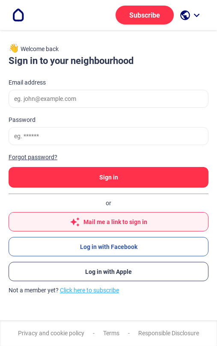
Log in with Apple (108, 271)
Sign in (108, 177)
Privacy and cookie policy (51, 333)
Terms (111, 333)
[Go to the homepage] (18, 15)
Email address (27, 82)
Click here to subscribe (89, 290)
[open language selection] (191, 15)
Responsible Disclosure (168, 333)
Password (22, 119)
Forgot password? (33, 157)
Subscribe (144, 15)
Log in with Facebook (108, 246)
